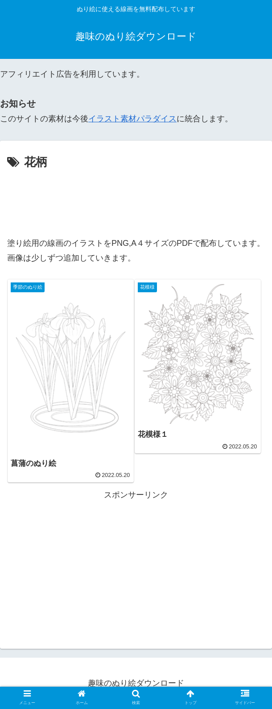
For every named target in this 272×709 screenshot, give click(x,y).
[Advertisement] (136, 199)
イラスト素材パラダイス (132, 118)
